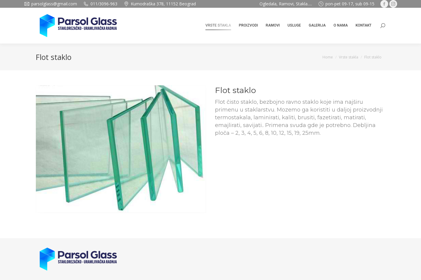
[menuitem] (218, 26)
